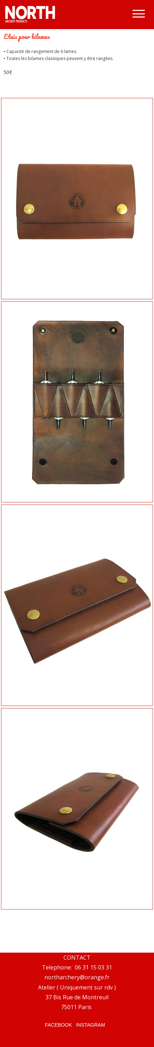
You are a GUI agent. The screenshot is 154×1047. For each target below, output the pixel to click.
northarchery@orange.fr (77, 977)
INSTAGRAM (90, 1025)
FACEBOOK (58, 1025)
